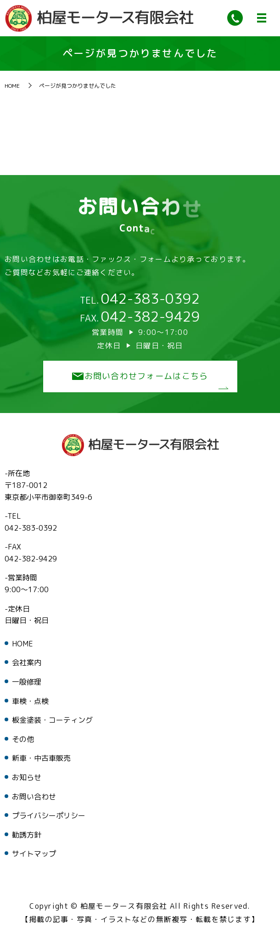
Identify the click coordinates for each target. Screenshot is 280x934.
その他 (23, 740)
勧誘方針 (26, 835)
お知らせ (26, 778)
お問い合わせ (34, 797)
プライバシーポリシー (48, 816)
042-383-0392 (150, 299)
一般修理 (26, 682)
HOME (12, 86)
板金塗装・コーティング (52, 720)
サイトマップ (34, 854)
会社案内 (26, 663)
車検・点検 (30, 701)
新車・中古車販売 (41, 759)
